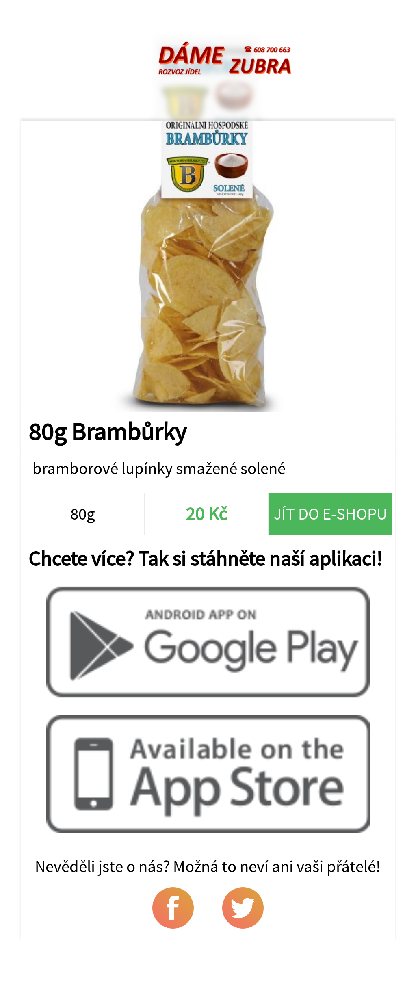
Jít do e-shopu (330, 513)
